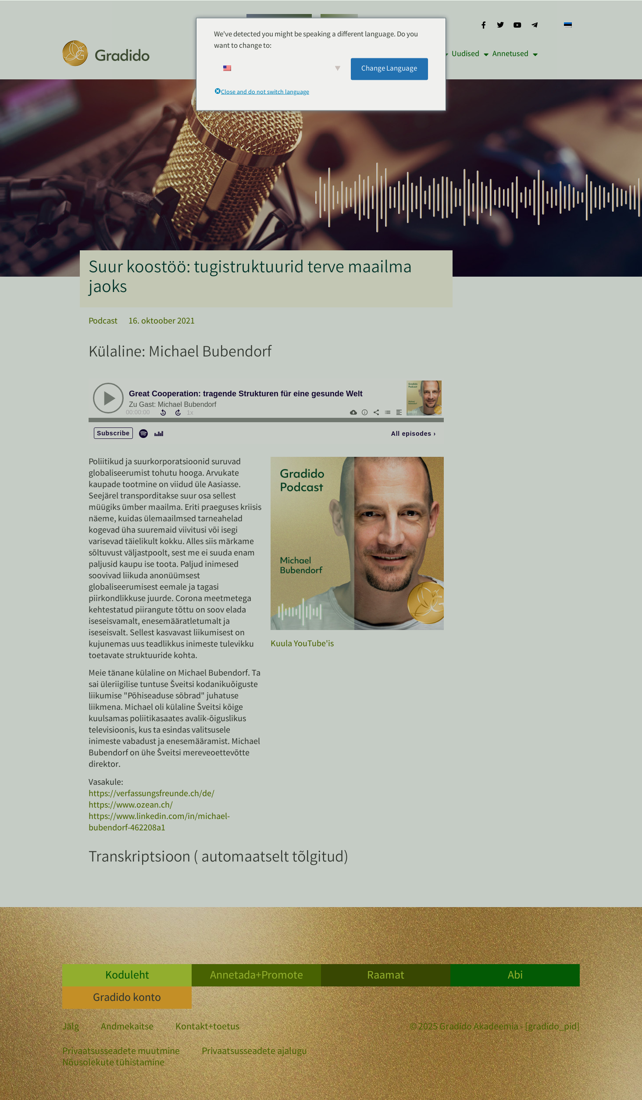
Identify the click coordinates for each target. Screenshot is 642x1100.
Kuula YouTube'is (302, 644)
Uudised (470, 54)
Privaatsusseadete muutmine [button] (121, 1052)
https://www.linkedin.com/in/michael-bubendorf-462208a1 (159, 823)
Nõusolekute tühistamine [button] (113, 1063)
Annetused (515, 54)
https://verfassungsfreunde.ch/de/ (151, 794)
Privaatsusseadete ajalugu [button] (254, 1052)
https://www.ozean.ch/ (131, 805)
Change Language (389, 68)
